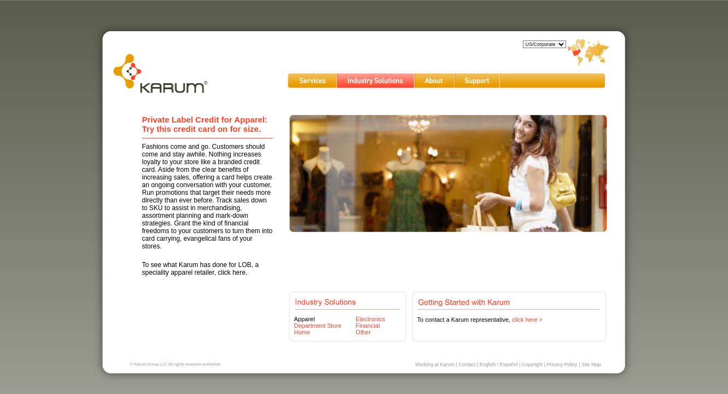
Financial (368, 325)
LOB (245, 265)
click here (232, 272)
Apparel (304, 319)
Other (363, 332)
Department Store (318, 325)
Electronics (370, 319)
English (488, 364)
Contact (466, 364)
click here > (527, 319)
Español (509, 364)
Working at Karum (435, 364)
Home (302, 332)
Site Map (591, 364)
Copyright (532, 364)
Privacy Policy (562, 364)
